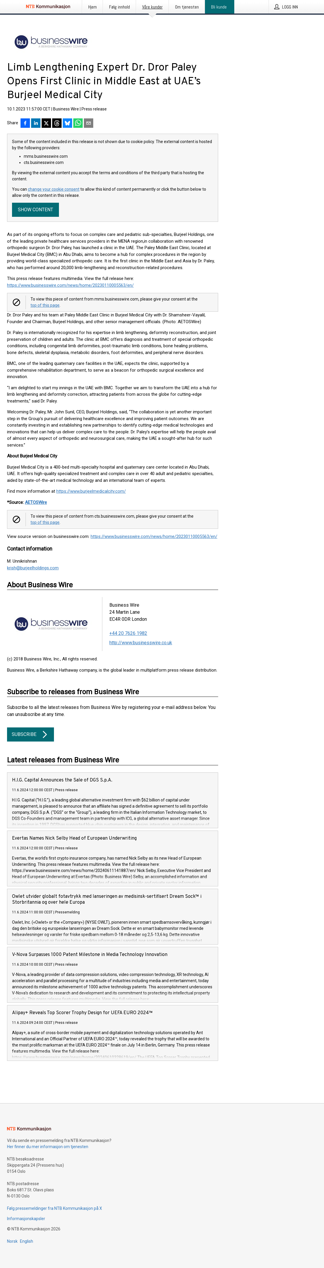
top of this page (45, 305)
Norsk (12, 1241)
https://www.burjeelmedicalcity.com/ (91, 491)
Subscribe (30, 734)
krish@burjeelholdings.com (33, 568)
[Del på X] (46, 123)
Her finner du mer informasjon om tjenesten (47, 1146)
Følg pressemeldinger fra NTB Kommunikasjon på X (54, 1208)
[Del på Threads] (57, 123)
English (26, 1241)
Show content (35, 209)
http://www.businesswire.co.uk (140, 642)
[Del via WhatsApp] (78, 123)
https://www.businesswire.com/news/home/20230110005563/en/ (70, 285)
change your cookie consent (53, 189)
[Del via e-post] (88, 123)
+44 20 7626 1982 (128, 633)
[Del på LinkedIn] (35, 123)
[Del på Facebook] (25, 123)
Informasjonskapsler (26, 1218)
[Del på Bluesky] (67, 123)
